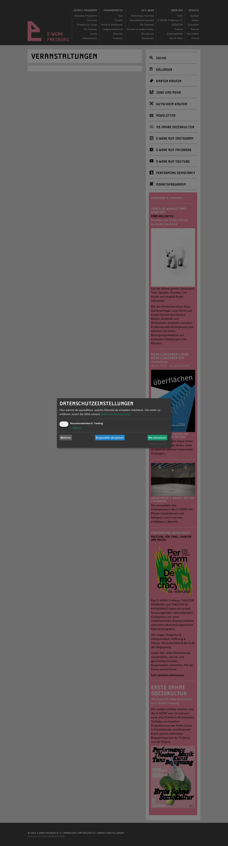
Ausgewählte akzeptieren (110, 437)
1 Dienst (75, 428)
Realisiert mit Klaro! (158, 444)
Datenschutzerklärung (115, 414)
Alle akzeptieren (157, 437)
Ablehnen (66, 437)
